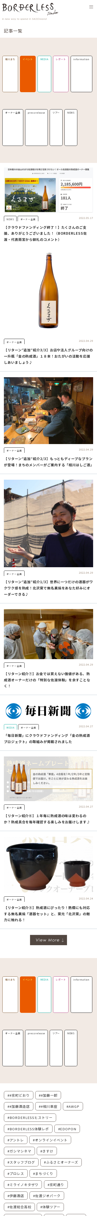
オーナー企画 (12, 112)
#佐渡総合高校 (19, 1206)
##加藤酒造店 (18, 1106)
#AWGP (72, 1106)
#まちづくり (43, 1173)
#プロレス (16, 1173)
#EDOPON (67, 1128)
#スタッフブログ (21, 1162)
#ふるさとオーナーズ (61, 1162)
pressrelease (36, 112)
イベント (28, 59)
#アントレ (16, 1140)
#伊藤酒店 (16, 1195)
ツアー (56, 112)
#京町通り (56, 1184)
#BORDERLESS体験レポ (28, 1128)
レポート (61, 59)
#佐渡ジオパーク (46, 1195)
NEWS (71, 112)
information (81, 59)
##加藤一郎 (48, 1095)
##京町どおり (18, 1095)
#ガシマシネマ (19, 1151)
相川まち (10, 59)
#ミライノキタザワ (23, 1184)
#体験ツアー (50, 1206)
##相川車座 (48, 1106)
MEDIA (44, 59)
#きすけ (46, 1151)
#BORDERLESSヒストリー (30, 1117)
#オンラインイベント (50, 1140)
